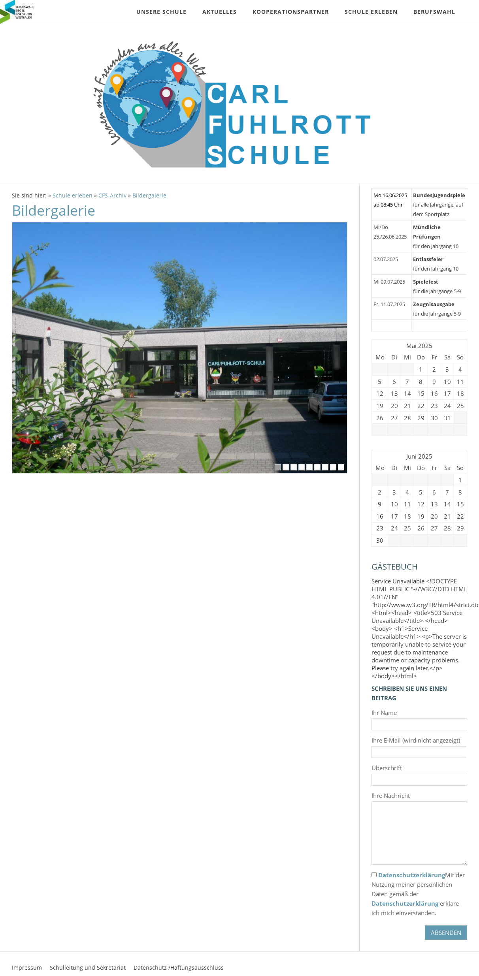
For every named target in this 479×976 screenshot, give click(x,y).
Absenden (446, 933)
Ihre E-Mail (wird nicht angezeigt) (416, 740)
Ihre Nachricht (391, 795)
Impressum (27, 967)
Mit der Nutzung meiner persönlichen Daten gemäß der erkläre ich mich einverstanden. (418, 894)
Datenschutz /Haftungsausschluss (179, 967)
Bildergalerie (149, 195)
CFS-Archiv (112, 195)
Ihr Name (384, 712)
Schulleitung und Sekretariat (88, 967)
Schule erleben (72, 195)
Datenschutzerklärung (411, 875)
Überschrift (387, 768)
